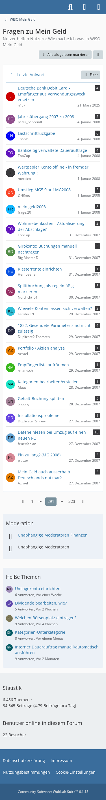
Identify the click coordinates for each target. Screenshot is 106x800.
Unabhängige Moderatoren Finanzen (53, 535)
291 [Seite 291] (50, 501)
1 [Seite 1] (32, 501)
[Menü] (98, 7)
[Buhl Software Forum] (3, 7)
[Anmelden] (84, 7)
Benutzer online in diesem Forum (42, 723)
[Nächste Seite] (83, 501)
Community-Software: (53, 791)
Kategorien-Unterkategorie (40, 632)
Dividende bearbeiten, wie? (41, 603)
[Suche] (70, 7)
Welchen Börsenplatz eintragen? (45, 617)
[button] (98, 54)
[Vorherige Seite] (23, 501)
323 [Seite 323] (71, 501)
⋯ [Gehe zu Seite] (40, 501)
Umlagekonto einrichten (37, 588)
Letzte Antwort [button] (31, 74)
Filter (90, 74)
